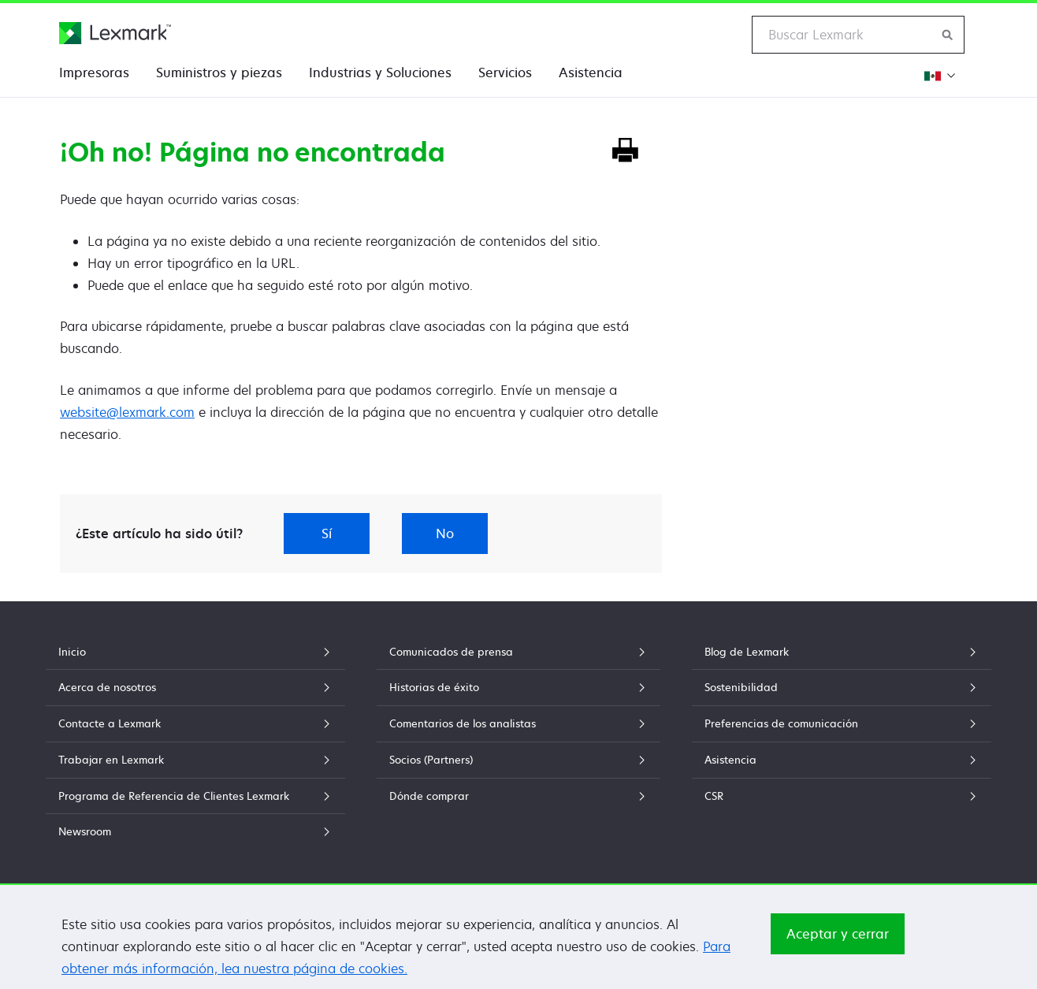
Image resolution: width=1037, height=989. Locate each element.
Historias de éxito (518, 687)
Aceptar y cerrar (837, 934)
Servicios (505, 72)
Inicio (195, 652)
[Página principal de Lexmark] (115, 33)
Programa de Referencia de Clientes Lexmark (195, 796)
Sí (327, 533)
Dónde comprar (518, 796)
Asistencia (591, 72)
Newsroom (195, 831)
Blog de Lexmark (841, 652)
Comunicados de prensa (518, 652)
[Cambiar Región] (939, 75)
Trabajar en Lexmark (195, 760)
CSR (841, 796)
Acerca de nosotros (195, 687)
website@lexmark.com (127, 412)
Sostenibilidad (841, 687)
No (445, 533)
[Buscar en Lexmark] (948, 35)
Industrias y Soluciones (380, 72)
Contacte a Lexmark (195, 723)
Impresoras (94, 72)
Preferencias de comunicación (841, 723)
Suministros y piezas (219, 72)
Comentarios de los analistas (518, 723)
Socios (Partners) (518, 760)
